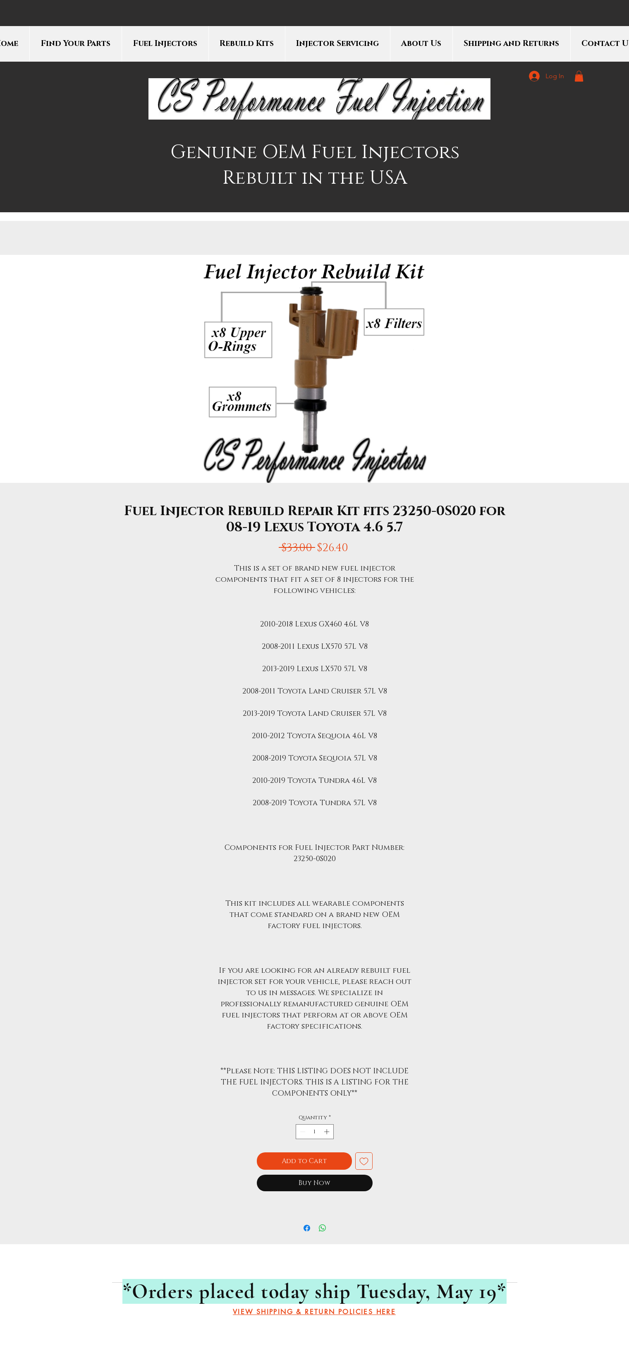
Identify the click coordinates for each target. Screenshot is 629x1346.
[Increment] (327, 1132)
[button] (579, 76)
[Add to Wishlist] (364, 1161)
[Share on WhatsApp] (323, 1228)
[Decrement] (302, 1132)
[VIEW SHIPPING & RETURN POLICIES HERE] (314, 1312)
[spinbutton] (314, 1132)
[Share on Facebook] (307, 1228)
